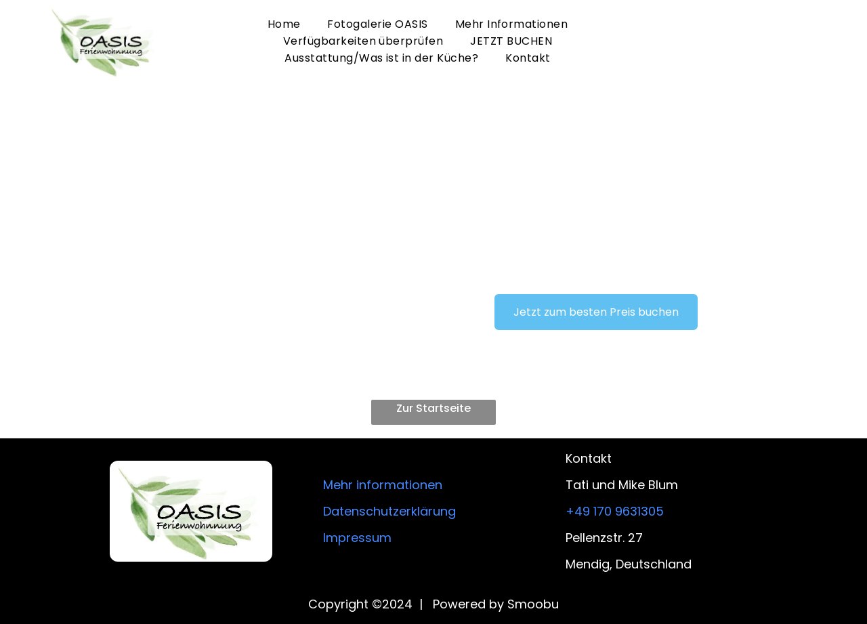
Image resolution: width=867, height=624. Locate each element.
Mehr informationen (382, 484)
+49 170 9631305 (615, 511)
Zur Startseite (433, 408)
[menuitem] (284, 24)
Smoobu (533, 604)
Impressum (357, 537)
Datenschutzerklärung (389, 511)
